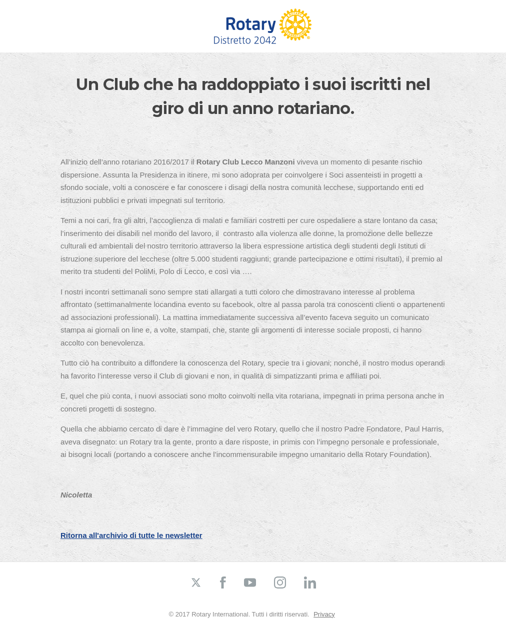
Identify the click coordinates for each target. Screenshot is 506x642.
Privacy (324, 614)
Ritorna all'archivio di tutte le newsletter (131, 535)
